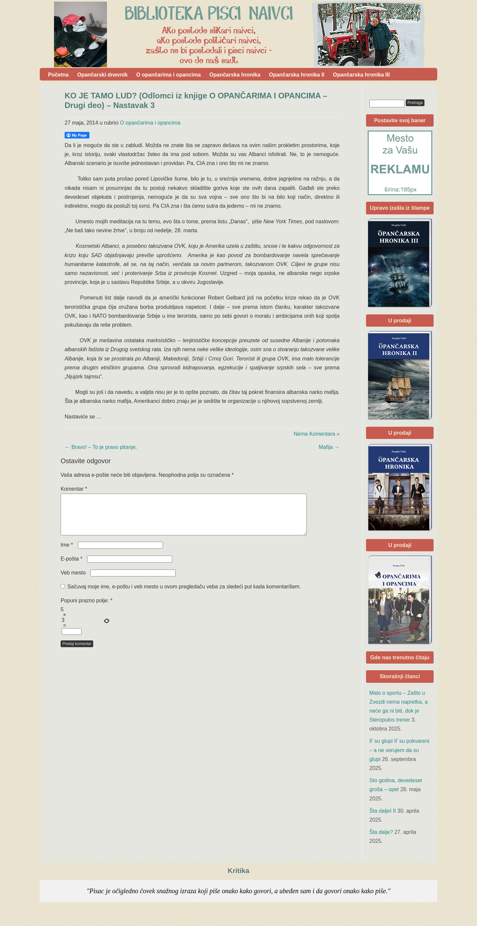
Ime (67, 553)
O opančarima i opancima (168, 75)
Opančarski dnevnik (102, 75)
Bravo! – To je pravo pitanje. (101, 447)
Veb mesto (73, 580)
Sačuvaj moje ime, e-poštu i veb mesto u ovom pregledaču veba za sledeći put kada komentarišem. (184, 594)
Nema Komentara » (317, 434)
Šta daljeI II (382, 811)
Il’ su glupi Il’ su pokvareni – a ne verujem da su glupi (399, 750)
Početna (58, 75)
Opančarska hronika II (296, 75)
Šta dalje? (381, 832)
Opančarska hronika (234, 75)
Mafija (329, 447)
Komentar (74, 489)
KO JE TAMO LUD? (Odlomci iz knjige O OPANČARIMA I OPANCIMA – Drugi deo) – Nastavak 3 (196, 100)
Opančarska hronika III (361, 75)
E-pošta (71, 567)
